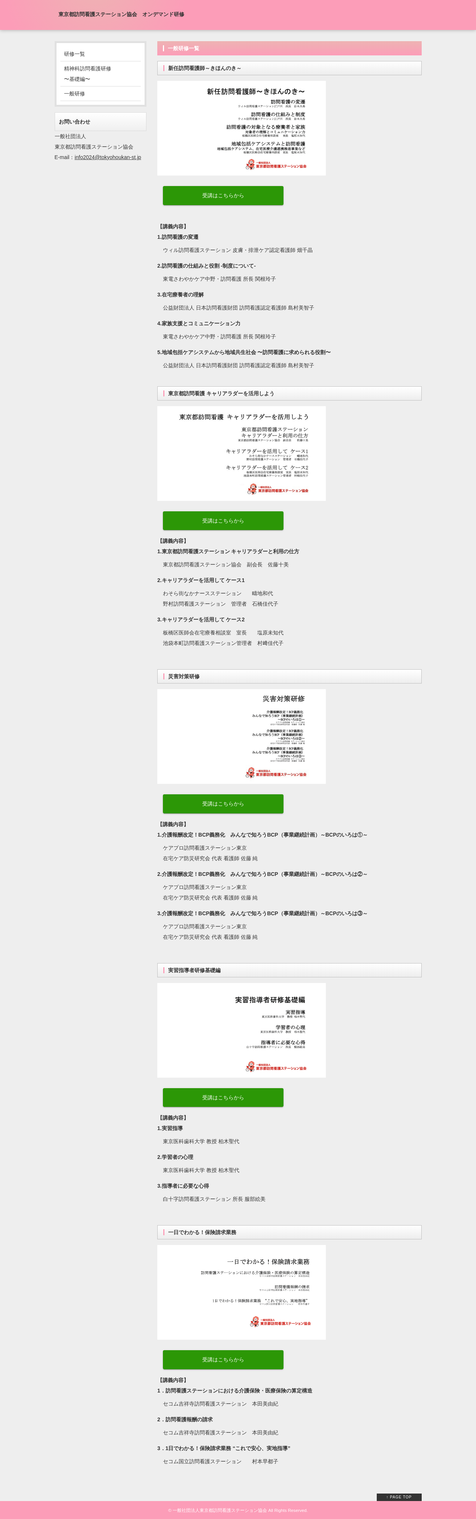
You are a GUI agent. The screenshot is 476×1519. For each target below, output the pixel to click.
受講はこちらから (223, 195)
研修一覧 (74, 54)
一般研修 (74, 94)
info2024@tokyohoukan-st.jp (108, 157)
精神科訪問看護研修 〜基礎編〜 (87, 74)
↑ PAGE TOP (399, 1497)
